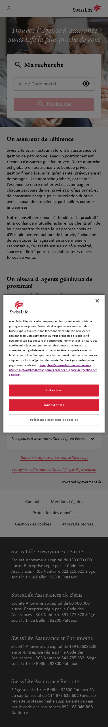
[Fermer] (97, 301)
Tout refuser (54, 390)
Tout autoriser (54, 404)
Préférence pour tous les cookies (54, 419)
